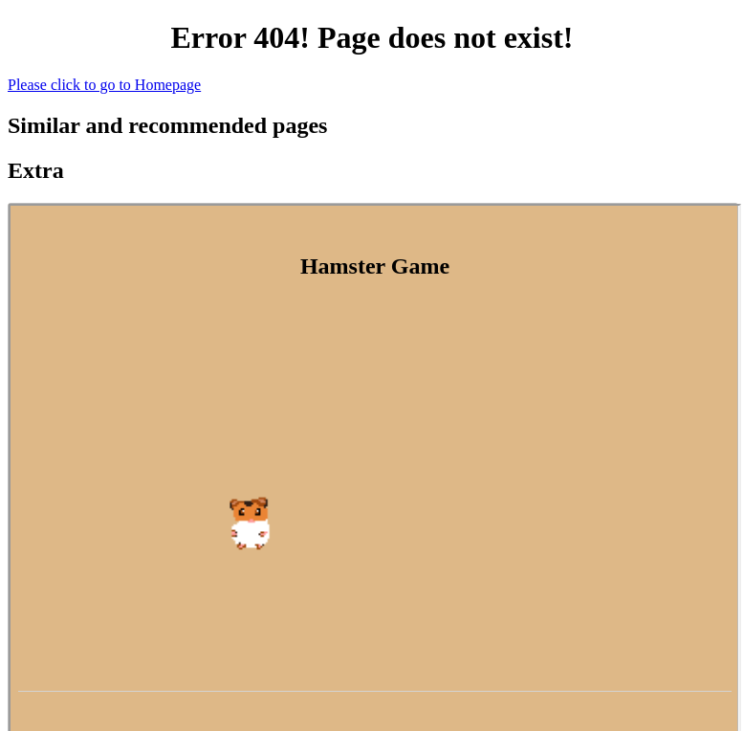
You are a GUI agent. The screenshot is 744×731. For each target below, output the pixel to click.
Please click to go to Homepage (104, 85)
